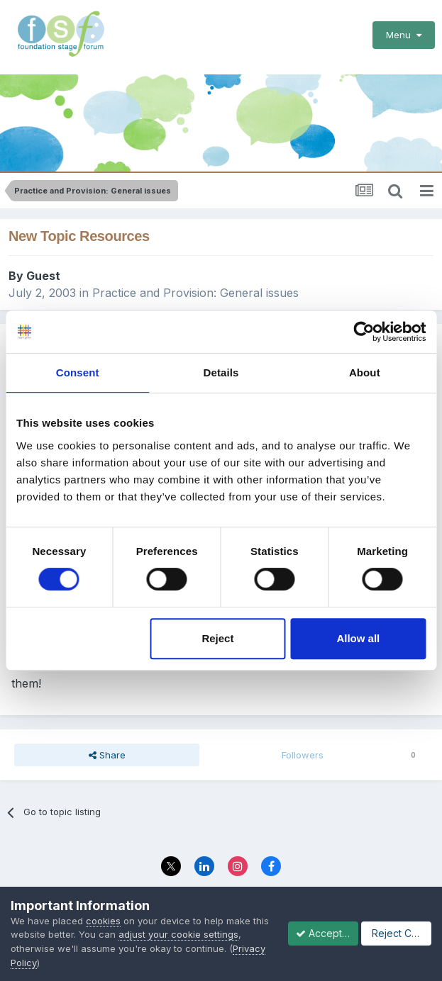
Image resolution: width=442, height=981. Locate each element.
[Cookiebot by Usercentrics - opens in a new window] (364, 331)
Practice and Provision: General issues (195, 278)
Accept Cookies (62, 958)
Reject (217, 638)
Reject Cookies (162, 958)
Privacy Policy (337, 920)
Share (107, 741)
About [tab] (364, 372)
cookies (103, 906)
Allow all (358, 638)
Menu (403, 34)
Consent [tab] (77, 372)
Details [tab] (221, 372)
